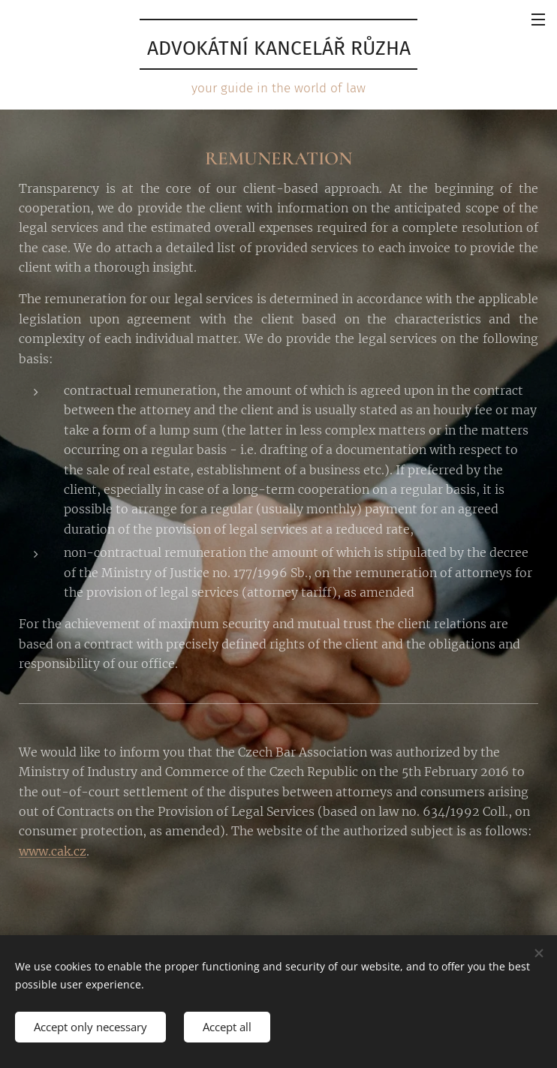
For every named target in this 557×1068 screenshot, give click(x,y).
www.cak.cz (52, 851)
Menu (538, 19)
